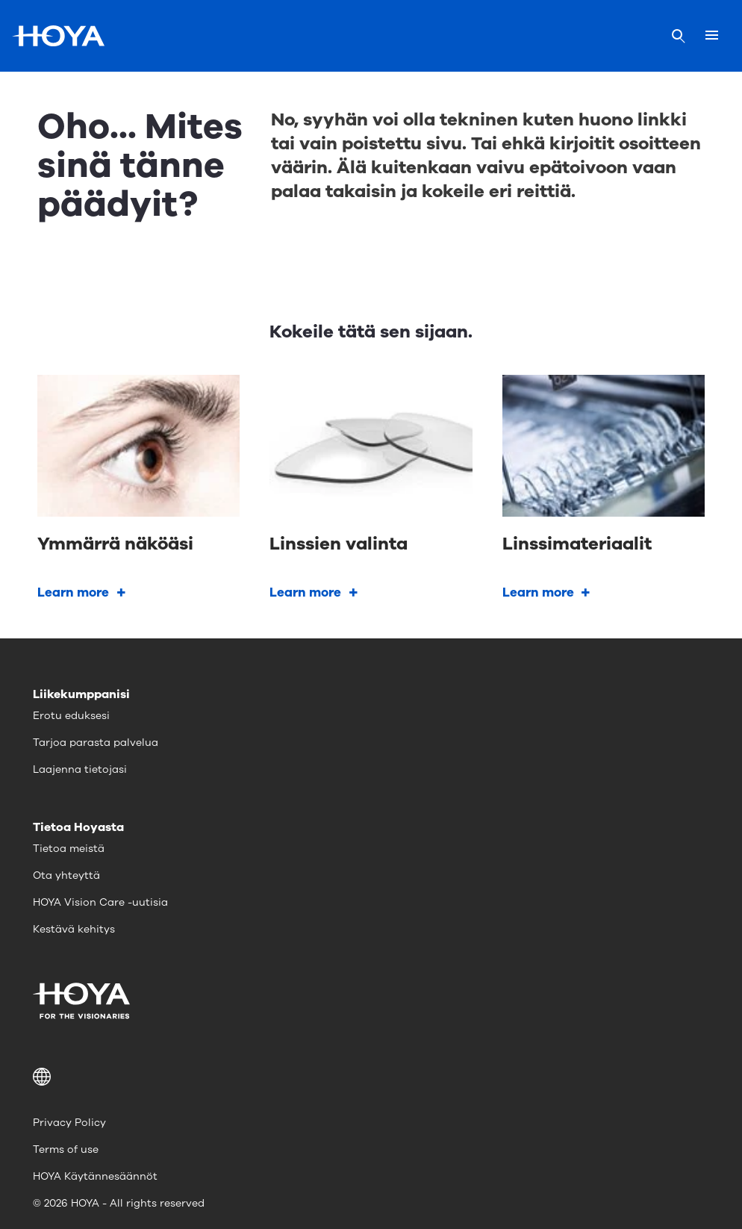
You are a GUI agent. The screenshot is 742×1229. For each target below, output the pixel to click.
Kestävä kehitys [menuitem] (74, 929)
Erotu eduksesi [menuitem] (71, 716)
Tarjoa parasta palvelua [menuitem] (95, 742)
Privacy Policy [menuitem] (69, 1123)
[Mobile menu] (711, 36)
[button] (371, 1077)
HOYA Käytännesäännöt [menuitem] (95, 1176)
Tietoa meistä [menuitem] (69, 848)
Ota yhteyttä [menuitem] (66, 875)
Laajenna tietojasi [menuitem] (80, 769)
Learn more (73, 592)
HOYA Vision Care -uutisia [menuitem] (100, 902)
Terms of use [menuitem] (66, 1149)
